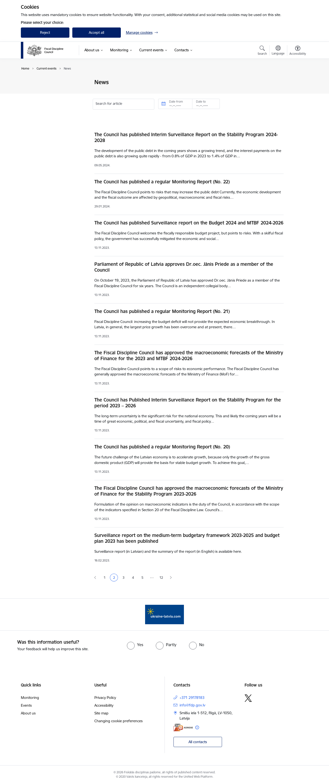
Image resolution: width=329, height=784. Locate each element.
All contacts (198, 741)
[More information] (197, 727)
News (30, 82)
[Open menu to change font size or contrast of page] (297, 51)
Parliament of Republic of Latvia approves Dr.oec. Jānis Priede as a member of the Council (183, 267)
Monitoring (30, 697)
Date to (201, 101)
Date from (176, 101)
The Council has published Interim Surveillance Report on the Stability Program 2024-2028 (186, 137)
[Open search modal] (262, 51)
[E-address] (183, 727)
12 (161, 577)
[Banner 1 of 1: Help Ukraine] (164, 614)
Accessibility (103, 705)
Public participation (41, 91)
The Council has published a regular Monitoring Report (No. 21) (162, 311)
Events (31, 99)
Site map (101, 713)
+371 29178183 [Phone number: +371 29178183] (192, 697)
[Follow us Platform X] (248, 698)
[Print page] (296, 80)
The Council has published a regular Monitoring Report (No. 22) (162, 182)
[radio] (135, 645)
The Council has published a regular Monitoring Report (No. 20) (162, 447)
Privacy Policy (105, 697)
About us (28, 713)
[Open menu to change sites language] (278, 50)
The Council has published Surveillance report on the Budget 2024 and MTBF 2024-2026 (188, 223)
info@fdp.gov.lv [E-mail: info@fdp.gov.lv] (192, 705)
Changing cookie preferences (118, 721)
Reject (45, 32)
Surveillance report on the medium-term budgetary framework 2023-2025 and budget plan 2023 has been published (187, 538)
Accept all (96, 32)
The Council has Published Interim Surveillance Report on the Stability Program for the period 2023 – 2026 (187, 403)
